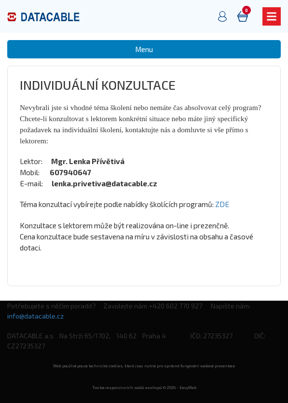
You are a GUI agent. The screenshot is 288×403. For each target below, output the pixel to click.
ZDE (222, 204)
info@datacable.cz (35, 316)
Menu (144, 49)
